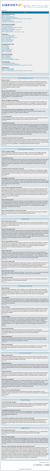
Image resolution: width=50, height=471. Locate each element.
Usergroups (41, 5)
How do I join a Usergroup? (7, 58)
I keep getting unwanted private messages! (10, 64)
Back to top (4, 88)
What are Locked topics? (7, 51)
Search (29, 5)
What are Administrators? (7, 55)
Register (47, 5)
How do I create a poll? (6, 38)
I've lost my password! (6, 19)
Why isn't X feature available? (8, 69)
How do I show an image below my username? (11, 29)
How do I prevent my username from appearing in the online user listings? (17, 18)
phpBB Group (36, 431)
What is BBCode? (5, 45)
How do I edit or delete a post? (8, 36)
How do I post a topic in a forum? (8, 35)
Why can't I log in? (5, 15)
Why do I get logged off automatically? (9, 17)
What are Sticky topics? (6, 50)
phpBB (23, 469)
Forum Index (4, 10)
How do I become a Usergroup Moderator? (10, 59)
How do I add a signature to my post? (9, 37)
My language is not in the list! (8, 28)
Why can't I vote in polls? (7, 41)
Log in (46, 7)
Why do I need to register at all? (8, 16)
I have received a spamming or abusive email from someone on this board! (17, 65)
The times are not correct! (7, 26)
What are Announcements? (7, 49)
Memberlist (34, 5)
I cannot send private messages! (8, 63)
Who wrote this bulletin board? (8, 68)
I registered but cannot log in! (8, 20)
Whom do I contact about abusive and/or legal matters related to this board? (17, 70)
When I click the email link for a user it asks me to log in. (13, 31)
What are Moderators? (6, 56)
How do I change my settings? (8, 25)
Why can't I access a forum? (7, 40)
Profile (26, 7)
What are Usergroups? (6, 57)
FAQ (25, 5)
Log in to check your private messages (36, 7)
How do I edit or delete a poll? (8, 39)
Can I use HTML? (5, 46)
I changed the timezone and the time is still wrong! (12, 27)
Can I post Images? (6, 48)
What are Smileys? (6, 47)
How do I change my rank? (7, 30)
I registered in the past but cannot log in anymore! (12, 21)
